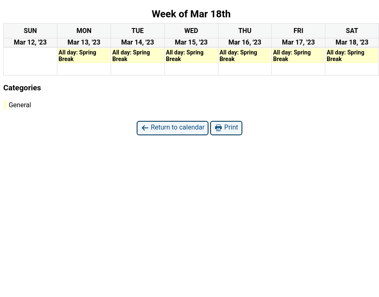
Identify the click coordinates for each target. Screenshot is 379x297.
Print (226, 127)
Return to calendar (172, 127)
